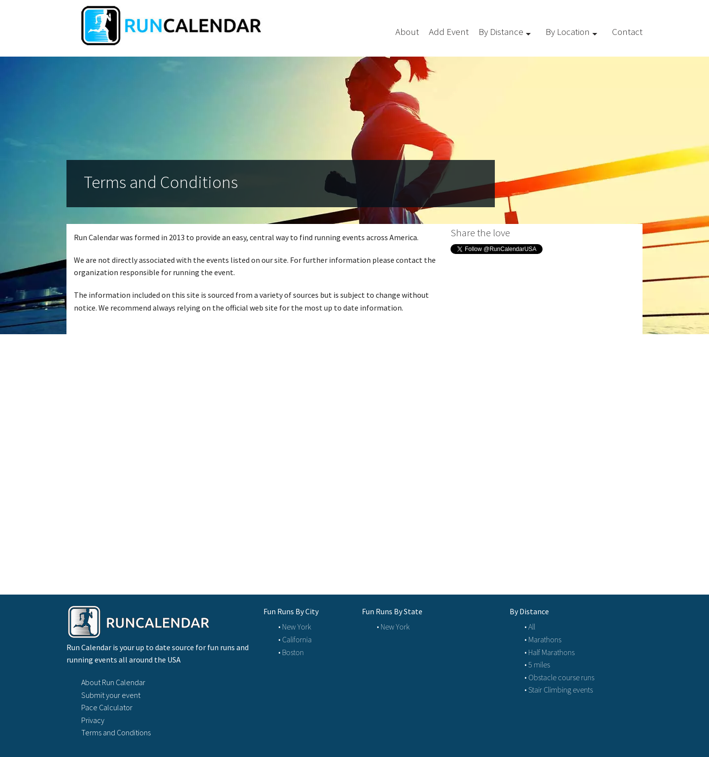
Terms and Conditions (116, 732)
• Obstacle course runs (559, 677)
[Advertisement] (547, 349)
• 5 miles (537, 664)
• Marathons (542, 639)
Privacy (92, 720)
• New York (294, 626)
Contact (627, 31)
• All (529, 626)
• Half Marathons (549, 652)
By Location (568, 31)
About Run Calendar (113, 682)
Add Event (449, 31)
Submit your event (110, 695)
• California (295, 639)
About (407, 31)
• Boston (291, 652)
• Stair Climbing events (558, 689)
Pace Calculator (106, 707)
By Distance (501, 31)
